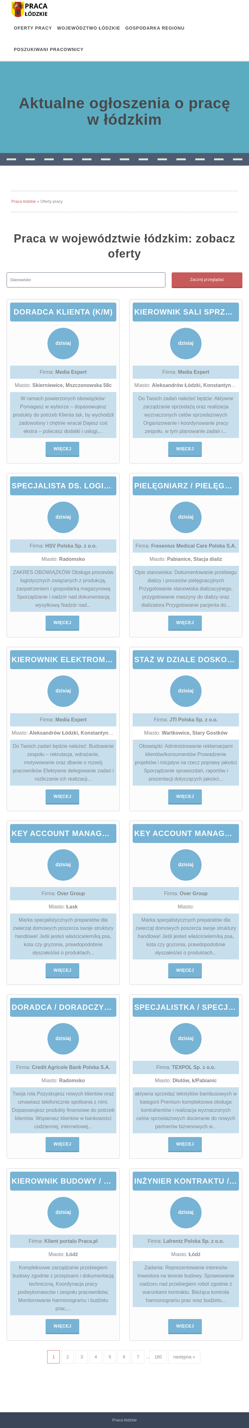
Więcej (62, 448)
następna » (184, 1356)
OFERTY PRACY (33, 28)
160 (158, 1356)
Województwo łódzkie (88, 28)
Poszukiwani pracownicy (49, 49)
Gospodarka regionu (155, 28)
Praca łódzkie (23, 201)
